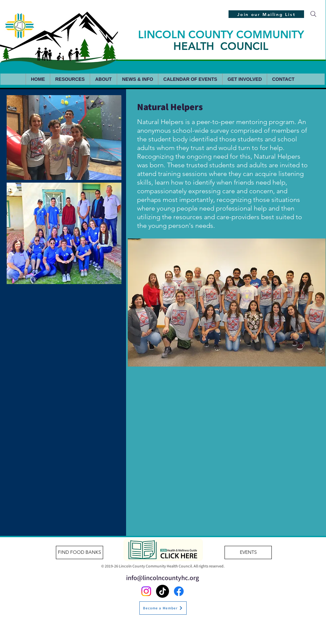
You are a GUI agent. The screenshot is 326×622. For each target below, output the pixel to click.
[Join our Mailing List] (266, 14)
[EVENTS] (248, 552)
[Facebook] (178, 591)
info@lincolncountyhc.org (162, 577)
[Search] (313, 14)
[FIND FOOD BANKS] (79, 552)
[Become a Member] (163, 608)
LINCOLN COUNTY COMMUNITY (221, 40)
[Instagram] (146, 591)
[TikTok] (162, 591)
